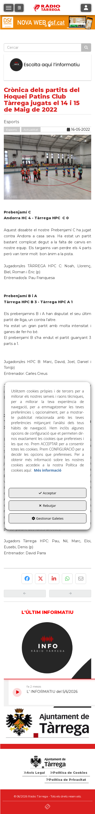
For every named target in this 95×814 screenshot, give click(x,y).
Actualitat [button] (31, 129)
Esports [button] (12, 129)
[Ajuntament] (47, 723)
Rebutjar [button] (47, 505)
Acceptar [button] (47, 492)
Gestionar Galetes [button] (48, 518)
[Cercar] (86, 47)
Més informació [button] (47, 470)
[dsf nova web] (47, 22)
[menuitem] (34, 772)
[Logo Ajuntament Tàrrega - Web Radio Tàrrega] (47, 762)
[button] (19, 8)
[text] (42, 47)
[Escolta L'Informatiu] (47, 65)
